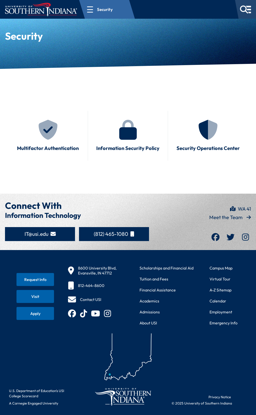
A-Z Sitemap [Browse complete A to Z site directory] (221, 289)
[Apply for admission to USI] (35, 313)
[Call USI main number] (92, 285)
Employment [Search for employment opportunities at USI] (221, 311)
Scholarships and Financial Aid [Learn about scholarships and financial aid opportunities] (167, 268)
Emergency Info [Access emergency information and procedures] (224, 322)
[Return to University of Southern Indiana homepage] (123, 396)
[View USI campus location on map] (92, 270)
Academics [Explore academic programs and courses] (149, 300)
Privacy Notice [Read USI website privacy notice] (219, 397)
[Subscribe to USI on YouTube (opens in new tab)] (95, 313)
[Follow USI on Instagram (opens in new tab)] (107, 313)
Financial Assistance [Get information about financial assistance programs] (158, 289)
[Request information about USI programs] (35, 279)
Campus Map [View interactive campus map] (221, 268)
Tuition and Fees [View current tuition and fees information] (154, 279)
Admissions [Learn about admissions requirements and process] (150, 311)
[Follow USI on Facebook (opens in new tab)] (72, 313)
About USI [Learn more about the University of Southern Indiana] (148, 322)
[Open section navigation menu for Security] (107, 9)
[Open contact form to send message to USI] (84, 299)
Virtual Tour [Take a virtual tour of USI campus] (220, 279)
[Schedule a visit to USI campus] (35, 296)
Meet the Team (230, 217)
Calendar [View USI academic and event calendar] (218, 300)
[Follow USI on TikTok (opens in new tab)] (83, 313)
